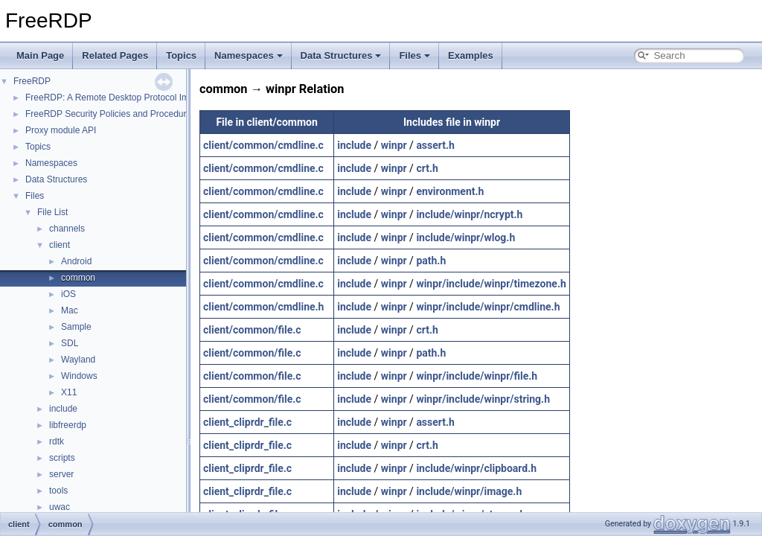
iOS (68, 294)
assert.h (435, 145)
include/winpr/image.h (469, 491)
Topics (181, 55)
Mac (69, 310)
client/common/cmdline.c (263, 145)
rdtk (56, 441)
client (59, 245)
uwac (59, 507)
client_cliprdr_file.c (247, 422)
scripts (62, 458)
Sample (76, 327)
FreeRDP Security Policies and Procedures (110, 114)
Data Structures (341, 55)
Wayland (78, 359)
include (63, 408)
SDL (69, 343)
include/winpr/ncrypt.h (469, 214)
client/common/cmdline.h (263, 307)
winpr (394, 145)
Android (76, 261)
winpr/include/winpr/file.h (476, 376)
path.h (431, 261)
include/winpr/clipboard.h (476, 468)
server (61, 474)
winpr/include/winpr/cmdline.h (488, 307)
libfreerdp (67, 425)
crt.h (427, 168)
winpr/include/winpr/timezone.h (491, 284)
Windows (79, 376)
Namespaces (248, 55)
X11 (69, 392)
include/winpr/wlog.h (465, 237)
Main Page (40, 55)
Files (414, 55)
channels (67, 228)
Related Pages (115, 55)
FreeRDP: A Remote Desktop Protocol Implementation (132, 97)
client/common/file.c (252, 330)
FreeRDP (32, 81)
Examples (470, 55)
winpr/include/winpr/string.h (483, 399)
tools (58, 490)
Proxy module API (60, 130)
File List (52, 212)
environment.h (450, 191)
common (78, 277)
